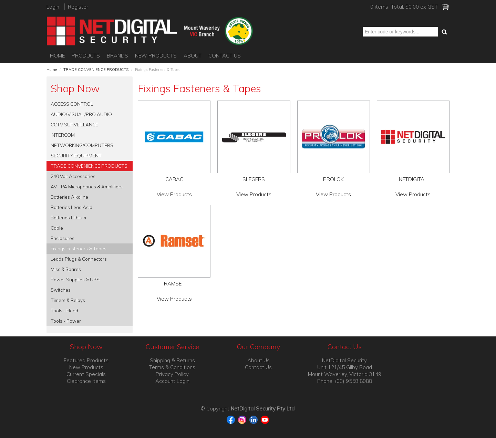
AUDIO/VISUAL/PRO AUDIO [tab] (81, 114)
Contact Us (224, 55)
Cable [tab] (57, 228)
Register (78, 6)
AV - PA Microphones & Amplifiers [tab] (87, 186)
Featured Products (86, 360)
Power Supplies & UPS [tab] (75, 279)
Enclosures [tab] (62, 238)
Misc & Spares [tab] (66, 269)
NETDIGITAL (413, 179)
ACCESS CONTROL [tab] (72, 104)
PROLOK (333, 179)
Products (86, 55)
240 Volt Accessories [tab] (73, 176)
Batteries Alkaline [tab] (69, 197)
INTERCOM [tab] (63, 135)
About (193, 55)
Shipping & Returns (172, 360)
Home (57, 55)
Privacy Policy (172, 374)
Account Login (172, 381)
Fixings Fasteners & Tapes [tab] (78, 248)
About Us (258, 360)
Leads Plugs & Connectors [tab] (79, 259)
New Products (156, 55)
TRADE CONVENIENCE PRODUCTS (95, 69)
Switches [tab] (61, 290)
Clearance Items (86, 381)
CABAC (174, 179)
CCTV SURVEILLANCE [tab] (74, 124)
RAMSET (174, 283)
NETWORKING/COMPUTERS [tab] (82, 145)
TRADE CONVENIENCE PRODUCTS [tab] (89, 166)
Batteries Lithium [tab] (68, 217)
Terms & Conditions (172, 367)
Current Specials (86, 374)
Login (52, 6)
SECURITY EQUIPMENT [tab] (76, 155)
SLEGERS (253, 179)
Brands (117, 55)
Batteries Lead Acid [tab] (71, 207)
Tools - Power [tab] (66, 321)
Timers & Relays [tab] (68, 300)
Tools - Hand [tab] (64, 310)
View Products (174, 194)
